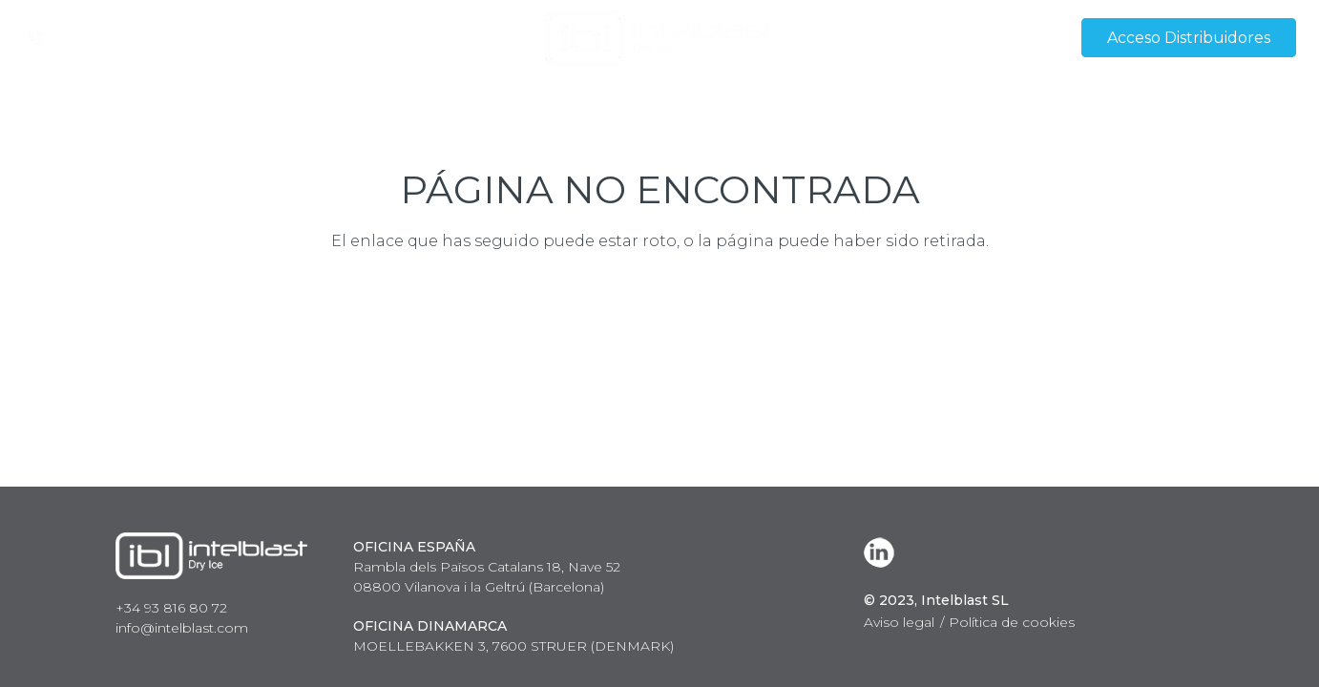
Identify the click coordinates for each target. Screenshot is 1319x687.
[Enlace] (659, 38)
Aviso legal (899, 622)
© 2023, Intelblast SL (936, 600)
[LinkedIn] (883, 552)
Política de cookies (1012, 622)
